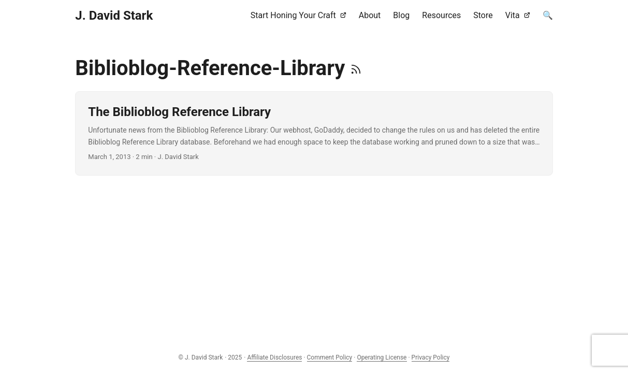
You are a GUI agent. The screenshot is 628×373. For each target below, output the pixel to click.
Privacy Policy (431, 357)
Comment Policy (330, 357)
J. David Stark (114, 15)
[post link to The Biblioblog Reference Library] (314, 133)
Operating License (381, 357)
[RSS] (356, 68)
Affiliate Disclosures (274, 357)
